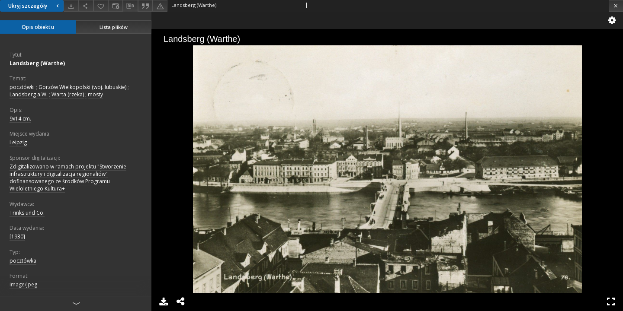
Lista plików (114, 27)
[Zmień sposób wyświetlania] (115, 6)
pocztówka (23, 260)
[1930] (17, 236)
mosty (95, 94)
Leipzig (18, 142)
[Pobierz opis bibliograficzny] (130, 6)
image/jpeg (23, 284)
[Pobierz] (71, 6)
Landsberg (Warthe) (37, 63)
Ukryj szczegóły (34, 6)
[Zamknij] (616, 6)
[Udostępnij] (85, 6)
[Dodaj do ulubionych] (100, 6)
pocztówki (22, 87)
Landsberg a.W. (29, 94)
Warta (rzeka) (67, 94)
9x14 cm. (20, 118)
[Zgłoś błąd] (160, 6)
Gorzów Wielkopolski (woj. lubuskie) (82, 87)
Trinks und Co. (27, 212)
